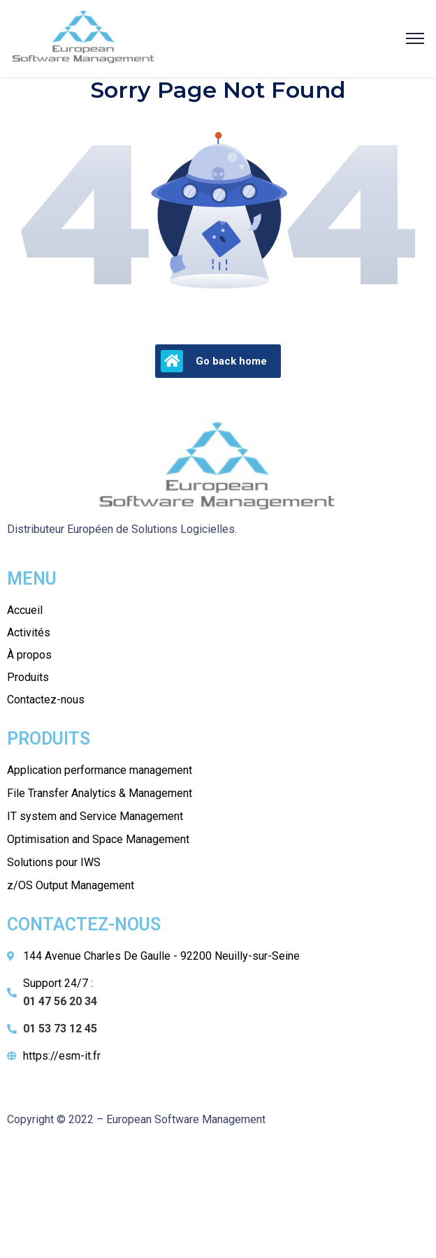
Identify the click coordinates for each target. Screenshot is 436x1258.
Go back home (214, 361)
